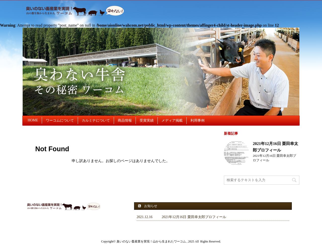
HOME (33, 120)
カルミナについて (96, 120)
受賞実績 (147, 120)
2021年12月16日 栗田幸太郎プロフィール (194, 217)
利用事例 (197, 120)
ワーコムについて (60, 120)
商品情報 (125, 120)
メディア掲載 (172, 120)
